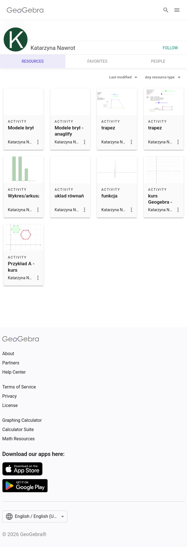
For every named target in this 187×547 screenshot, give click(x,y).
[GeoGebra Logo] (25, 10)
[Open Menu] (177, 10)
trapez (108, 128)
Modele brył (21, 128)
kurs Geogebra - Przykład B (160, 202)
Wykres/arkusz (24, 196)
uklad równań (69, 196)
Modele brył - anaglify (69, 131)
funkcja (109, 196)
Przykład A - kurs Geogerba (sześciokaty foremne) (21, 276)
